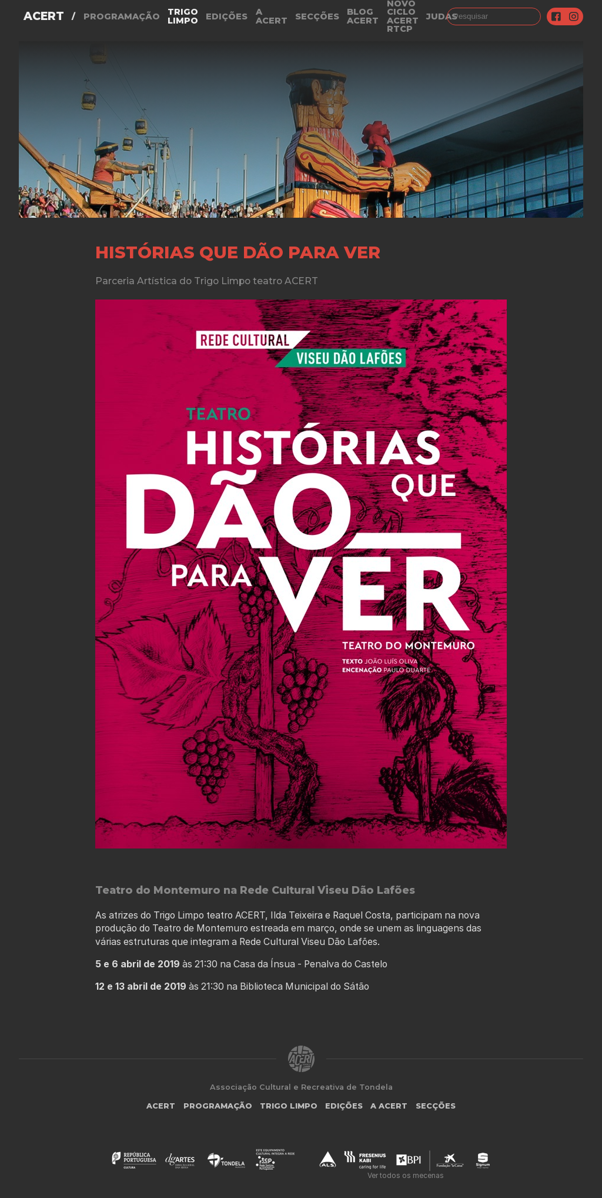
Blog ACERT (363, 16)
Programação (121, 16)
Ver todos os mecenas (405, 1175)
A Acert (271, 16)
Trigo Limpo (183, 16)
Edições (227, 16)
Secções (317, 16)
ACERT (44, 16)
